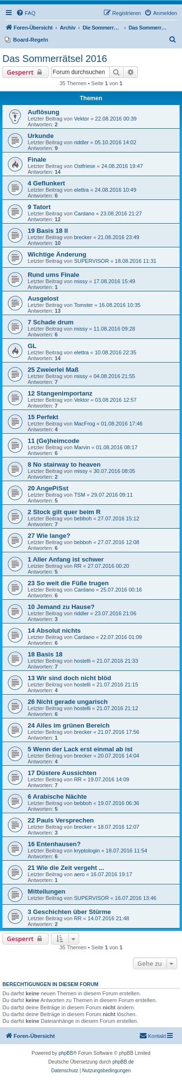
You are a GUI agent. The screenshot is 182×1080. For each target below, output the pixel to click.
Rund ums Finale (53, 274)
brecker (83, 237)
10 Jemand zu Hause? (61, 606)
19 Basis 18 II (48, 230)
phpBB (66, 1053)
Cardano (84, 213)
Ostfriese (84, 166)
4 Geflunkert (46, 183)
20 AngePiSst (48, 488)
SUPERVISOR (91, 261)
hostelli (82, 661)
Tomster (83, 305)
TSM (79, 495)
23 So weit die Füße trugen (68, 583)
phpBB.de (123, 1062)
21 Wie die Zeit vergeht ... (66, 867)
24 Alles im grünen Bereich (69, 725)
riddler (81, 142)
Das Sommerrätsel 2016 (54, 58)
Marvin (82, 447)
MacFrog (84, 423)
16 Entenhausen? (54, 844)
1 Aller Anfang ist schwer (66, 559)
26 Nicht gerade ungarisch (68, 701)
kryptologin (86, 850)
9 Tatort (39, 207)
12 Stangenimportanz (60, 393)
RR (78, 566)
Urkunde (41, 135)
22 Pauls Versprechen (61, 820)
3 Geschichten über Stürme (69, 911)
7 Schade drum (51, 322)
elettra (81, 190)
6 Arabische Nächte (57, 796)
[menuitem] (25, 13)
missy (80, 281)
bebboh (83, 518)
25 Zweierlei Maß (53, 369)
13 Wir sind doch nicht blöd (69, 678)
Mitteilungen (47, 891)
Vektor (81, 119)
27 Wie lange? (49, 535)
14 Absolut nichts (54, 630)
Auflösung (43, 112)
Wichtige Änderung (57, 254)
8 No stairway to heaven (64, 464)
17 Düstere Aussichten (62, 772)
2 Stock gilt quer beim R (64, 512)
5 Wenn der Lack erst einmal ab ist (80, 749)
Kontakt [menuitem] (152, 1035)
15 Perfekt (43, 417)
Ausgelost (43, 298)
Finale (37, 159)
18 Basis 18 (45, 654)
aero (79, 874)
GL (32, 346)
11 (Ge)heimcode (53, 440)
